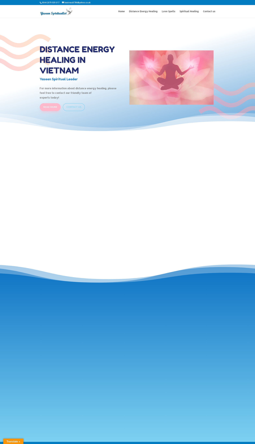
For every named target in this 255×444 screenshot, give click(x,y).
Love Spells (168, 11)
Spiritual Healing (189, 11)
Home (121, 11)
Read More (50, 107)
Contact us (209, 11)
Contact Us (73, 107)
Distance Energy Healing (143, 11)
